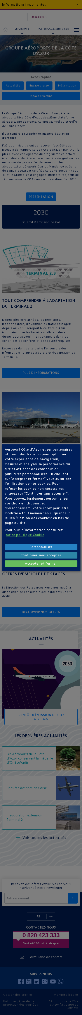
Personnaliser (41, 547)
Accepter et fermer (41, 563)
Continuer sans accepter (41, 555)
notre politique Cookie (25, 535)
